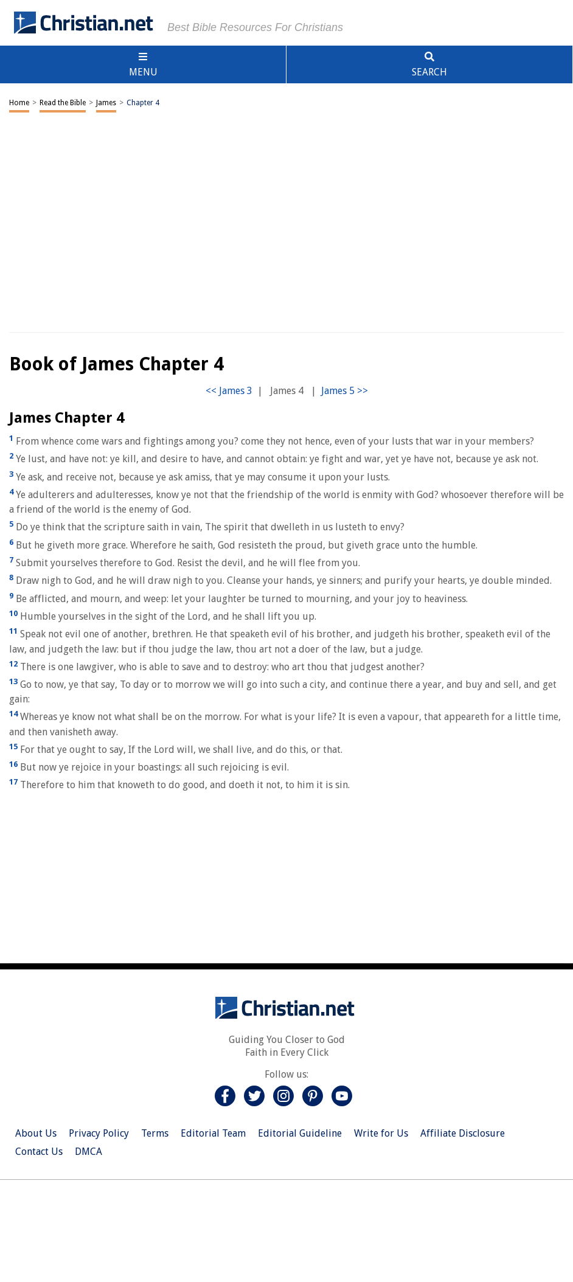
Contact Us (39, 1151)
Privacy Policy (99, 1133)
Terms (154, 1133)
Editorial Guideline (300, 1133)
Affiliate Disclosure (462, 1133)
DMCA (88, 1151)
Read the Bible (63, 103)
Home (19, 103)
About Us (36, 1133)
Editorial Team (213, 1133)
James (106, 103)
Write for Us (381, 1133)
